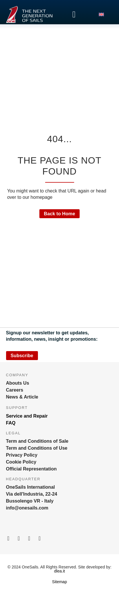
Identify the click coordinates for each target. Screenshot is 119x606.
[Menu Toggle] (74, 14)
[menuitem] (104, 14)
